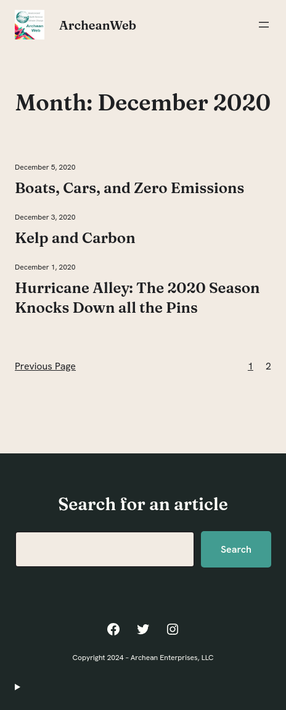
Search (236, 549)
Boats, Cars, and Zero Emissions (129, 188)
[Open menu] (263, 24)
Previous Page (45, 366)
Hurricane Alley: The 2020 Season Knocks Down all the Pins (137, 297)
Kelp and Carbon (75, 238)
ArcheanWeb (97, 25)
